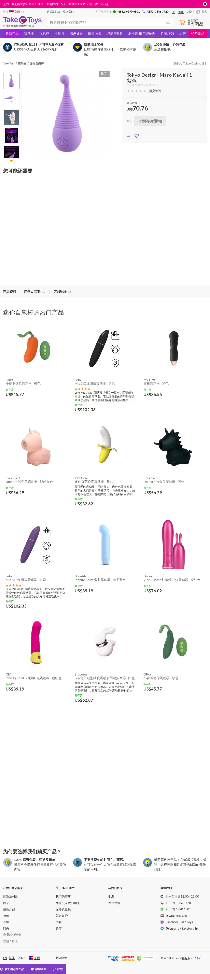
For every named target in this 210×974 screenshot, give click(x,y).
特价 (6, 915)
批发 (111, 896)
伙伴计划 (114, 903)
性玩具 (59, 33)
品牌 (182, 33)
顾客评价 (62, 915)
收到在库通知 (150, 121)
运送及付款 (10, 896)
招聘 (59, 922)
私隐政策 (61, 957)
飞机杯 (44, 33)
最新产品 (12, 33)
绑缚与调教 (115, 33)
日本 (204, 63)
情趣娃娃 (76, 33)
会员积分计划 (12, 934)
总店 (59, 928)
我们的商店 (63, 896)
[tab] (34, 292)
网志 (6, 928)
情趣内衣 (94, 33)
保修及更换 (63, 909)
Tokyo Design (191, 63)
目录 (6, 903)
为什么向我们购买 (68, 903)
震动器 (29, 33)
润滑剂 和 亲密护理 (141, 33)
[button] (11, 160)
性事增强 (167, 33)
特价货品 (197, 33)
